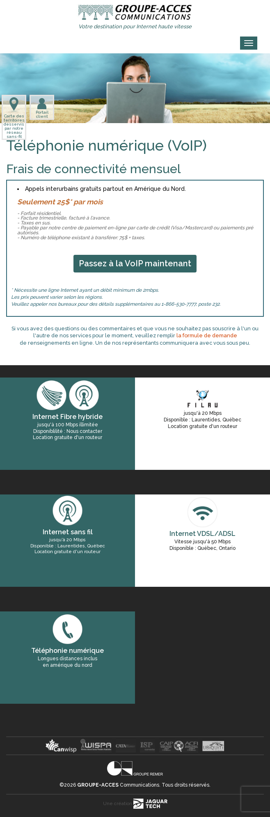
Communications (118, 785)
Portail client (42, 108)
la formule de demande (206, 335)
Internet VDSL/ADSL (202, 534)
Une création (135, 803)
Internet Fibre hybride (67, 417)
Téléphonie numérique (67, 651)
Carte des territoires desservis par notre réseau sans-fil (14, 118)
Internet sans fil (68, 532)
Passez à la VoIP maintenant (135, 263)
